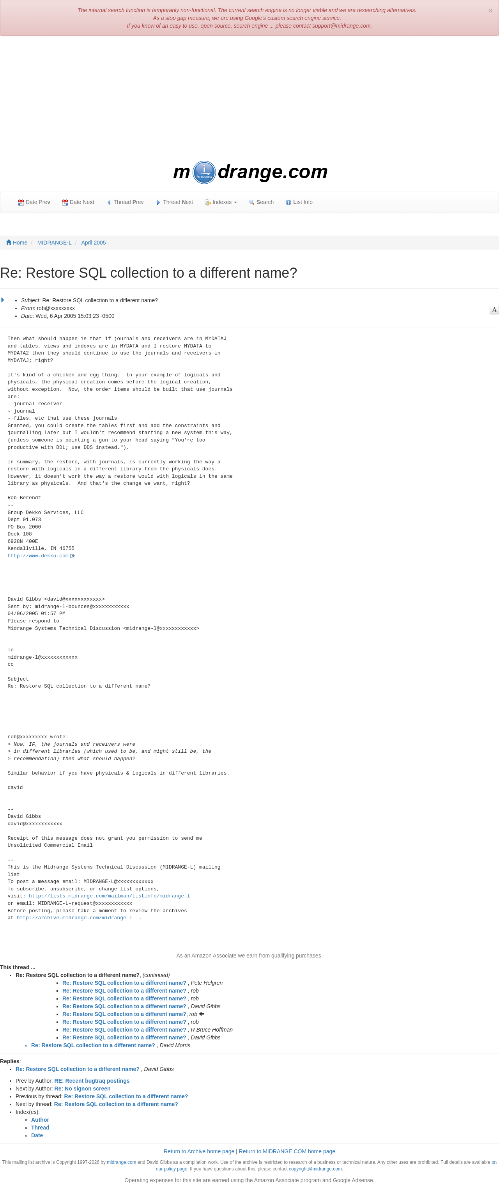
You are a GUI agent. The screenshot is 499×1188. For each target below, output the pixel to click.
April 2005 (93, 242)
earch (261, 202)
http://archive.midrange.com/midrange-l (74, 918)
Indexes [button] (221, 202)
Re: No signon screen (83, 1088)
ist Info (299, 202)
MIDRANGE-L (54, 242)
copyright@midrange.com (315, 1169)
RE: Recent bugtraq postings (92, 1081)
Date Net (78, 202)
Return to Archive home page (199, 1151)
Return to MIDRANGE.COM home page (287, 1151)
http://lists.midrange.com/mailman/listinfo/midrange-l (109, 896)
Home (16, 242)
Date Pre (34, 202)
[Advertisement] (249, 98)
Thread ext (174, 202)
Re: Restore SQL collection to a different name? (124, 983)
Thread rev (125, 202)
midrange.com (121, 1162)
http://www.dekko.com (38, 556)
